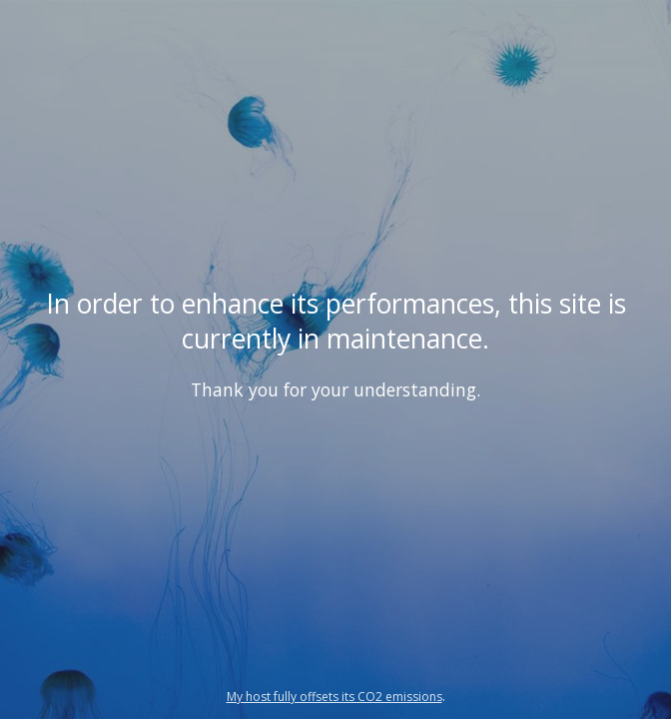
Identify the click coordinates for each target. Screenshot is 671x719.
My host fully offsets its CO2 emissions (334, 696)
